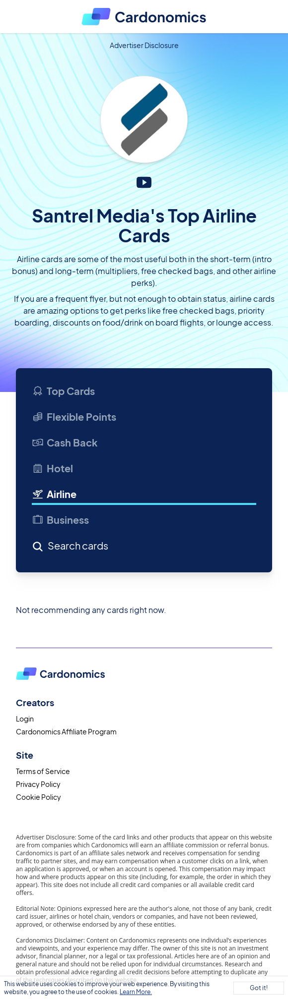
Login (25, 718)
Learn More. (136, 992)
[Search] (107, 547)
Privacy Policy (38, 783)
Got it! (259, 988)
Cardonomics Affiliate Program (66, 731)
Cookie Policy (38, 796)
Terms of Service (43, 771)
